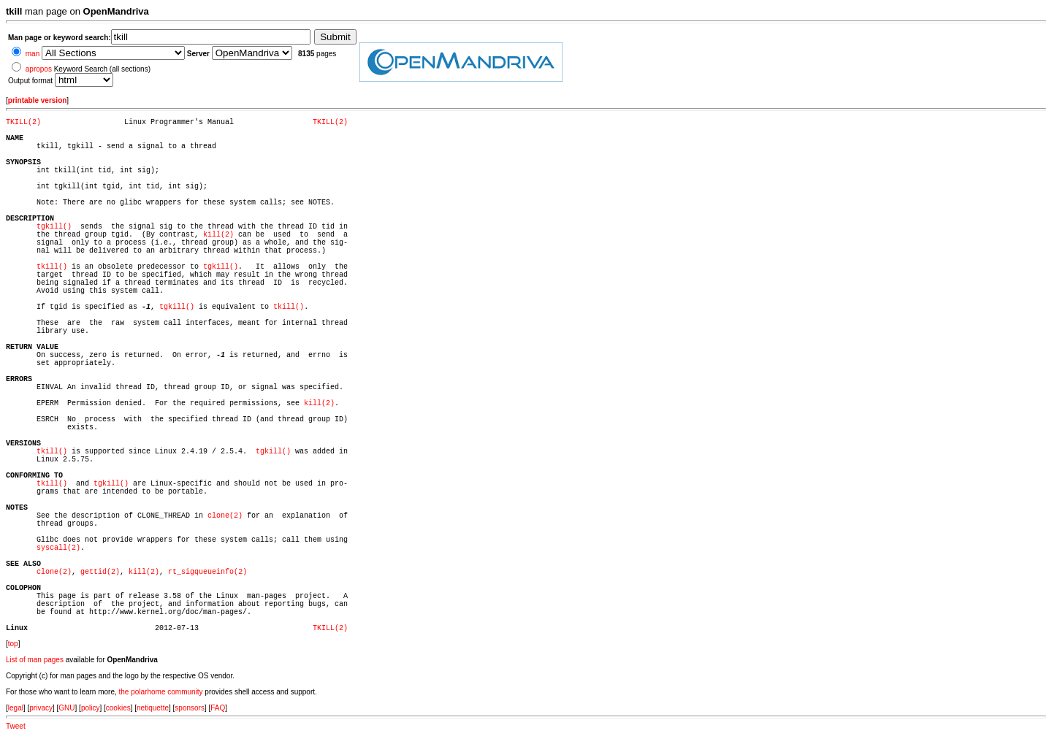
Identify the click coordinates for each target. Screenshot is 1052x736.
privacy (41, 708)
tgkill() (54, 227)
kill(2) (218, 235)
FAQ (217, 708)
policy (90, 708)
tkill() (52, 267)
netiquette (153, 708)
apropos (39, 69)
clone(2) (225, 516)
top (13, 644)
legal (15, 708)
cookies (118, 708)
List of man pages (35, 660)
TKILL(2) (23, 122)
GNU (66, 708)
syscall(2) (58, 548)
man (32, 54)
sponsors (190, 708)
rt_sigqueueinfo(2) (207, 572)
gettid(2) (100, 572)
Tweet (16, 726)
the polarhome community (161, 692)
